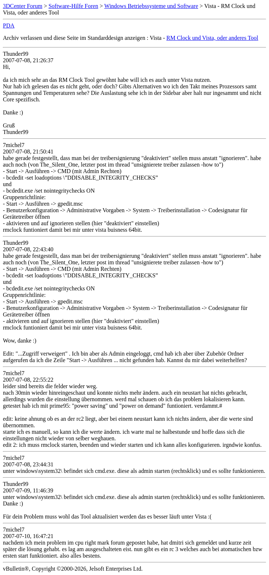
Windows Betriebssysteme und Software (151, 6)
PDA (8, 25)
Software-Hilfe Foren (73, 6)
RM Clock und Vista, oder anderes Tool (213, 38)
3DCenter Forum (22, 6)
